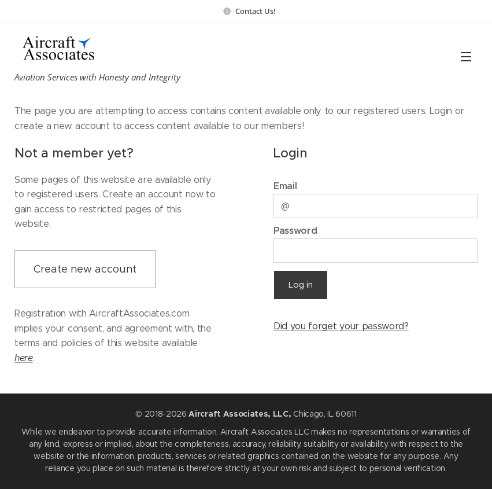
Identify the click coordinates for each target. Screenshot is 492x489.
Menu (466, 56)
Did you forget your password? (341, 325)
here (23, 357)
